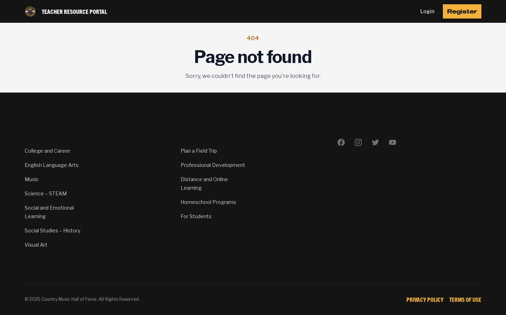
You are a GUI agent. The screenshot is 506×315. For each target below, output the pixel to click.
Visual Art (36, 245)
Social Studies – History (52, 230)
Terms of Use (465, 299)
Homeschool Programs (208, 202)
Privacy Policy (425, 299)
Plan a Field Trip (199, 151)
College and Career (47, 151)
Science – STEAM (46, 193)
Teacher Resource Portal (74, 11)
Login (427, 11)
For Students (196, 216)
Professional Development (213, 165)
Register (462, 11)
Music (32, 179)
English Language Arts (52, 165)
